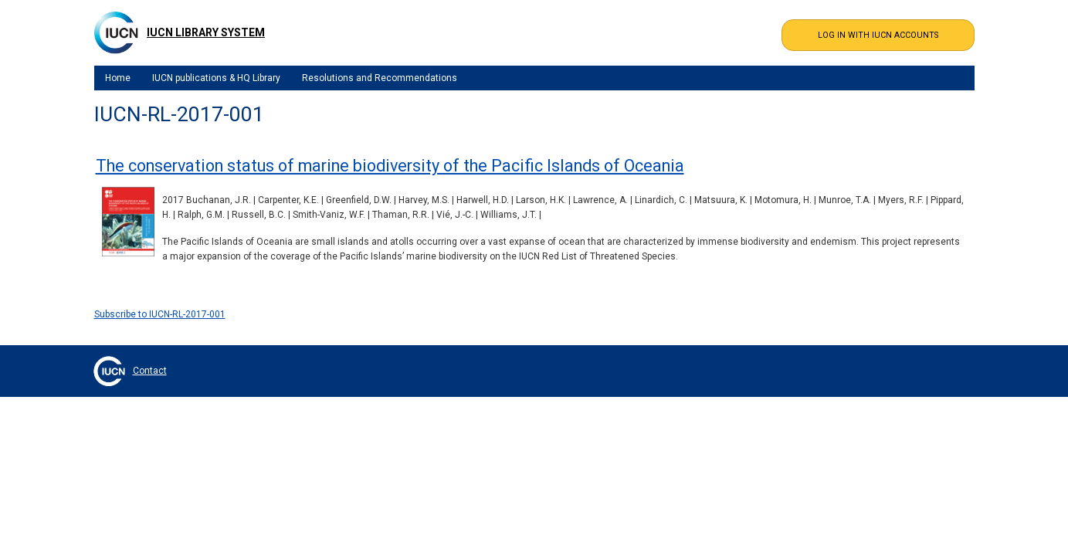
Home (118, 78)
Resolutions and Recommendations (379, 78)
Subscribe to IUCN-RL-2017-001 (159, 314)
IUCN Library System (206, 32)
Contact (150, 370)
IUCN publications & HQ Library (216, 78)
